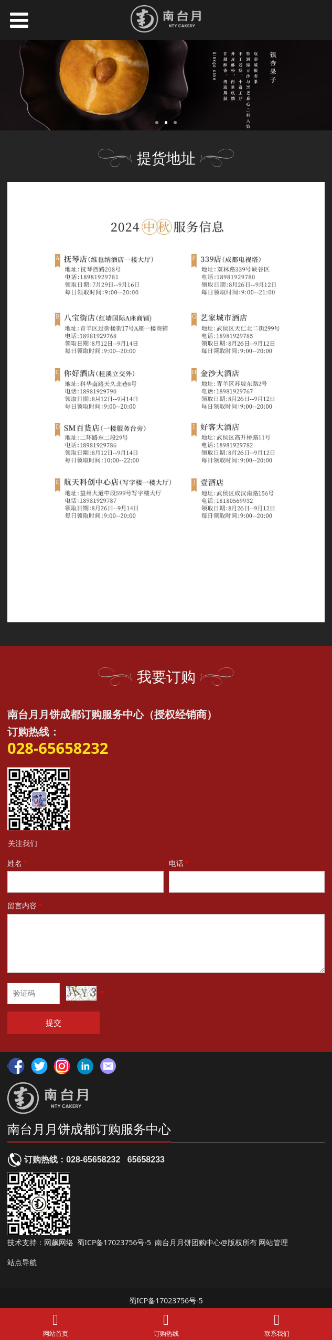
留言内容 (25, 905)
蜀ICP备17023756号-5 (114, 1242)
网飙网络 (58, 1242)
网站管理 (273, 1242)
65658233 (146, 1159)
